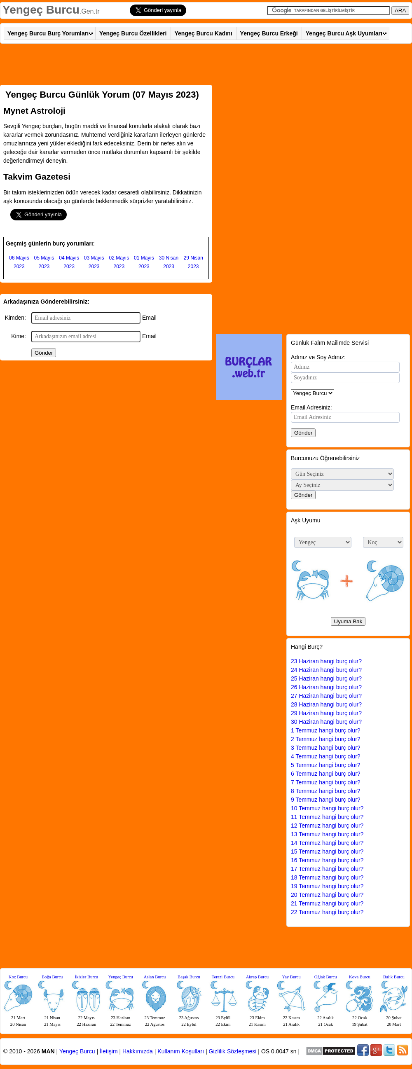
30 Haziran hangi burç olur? (326, 721)
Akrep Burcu (257, 977)
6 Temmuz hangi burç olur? (325, 773)
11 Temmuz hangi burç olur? (327, 817)
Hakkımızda (137, 1051)
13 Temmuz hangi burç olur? (327, 834)
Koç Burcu (18, 977)
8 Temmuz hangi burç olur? (325, 791)
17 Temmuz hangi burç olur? (327, 868)
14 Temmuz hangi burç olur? (327, 843)
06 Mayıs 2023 (19, 262)
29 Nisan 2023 (193, 262)
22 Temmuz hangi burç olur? (327, 912)
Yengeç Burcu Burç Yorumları (48, 33)
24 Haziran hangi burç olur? (326, 670)
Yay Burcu (291, 977)
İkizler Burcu (86, 977)
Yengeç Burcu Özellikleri (132, 33)
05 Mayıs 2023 (44, 262)
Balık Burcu (394, 977)
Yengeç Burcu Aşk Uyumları (344, 33)
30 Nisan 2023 (168, 262)
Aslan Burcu (155, 977)
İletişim (109, 1051)
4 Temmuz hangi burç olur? (325, 756)
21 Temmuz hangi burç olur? (327, 903)
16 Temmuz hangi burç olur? (327, 860)
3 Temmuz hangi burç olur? (325, 747)
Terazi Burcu (223, 977)
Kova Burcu (359, 977)
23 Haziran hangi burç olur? (326, 661)
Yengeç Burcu (41, 9)
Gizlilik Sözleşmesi (233, 1051)
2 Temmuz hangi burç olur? (325, 739)
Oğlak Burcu (325, 977)
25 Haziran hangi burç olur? (326, 678)
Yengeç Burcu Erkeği (269, 33)
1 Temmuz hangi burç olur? (325, 730)
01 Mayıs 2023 (144, 262)
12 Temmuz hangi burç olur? (327, 825)
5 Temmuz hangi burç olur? (325, 765)
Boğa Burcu (52, 977)
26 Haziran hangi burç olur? (326, 687)
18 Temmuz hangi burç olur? (327, 877)
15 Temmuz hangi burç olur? (327, 851)
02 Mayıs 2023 (119, 262)
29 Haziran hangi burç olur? (326, 713)
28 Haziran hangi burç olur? (326, 704)
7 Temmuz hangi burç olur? (325, 782)
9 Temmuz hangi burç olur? (325, 799)
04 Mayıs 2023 (69, 262)
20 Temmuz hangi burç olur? (327, 894)
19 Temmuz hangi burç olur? (327, 886)
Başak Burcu (189, 977)
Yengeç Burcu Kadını (203, 33)
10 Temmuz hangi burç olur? (327, 808)
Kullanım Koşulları (180, 1051)
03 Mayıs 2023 (94, 262)
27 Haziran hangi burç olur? (326, 695)
